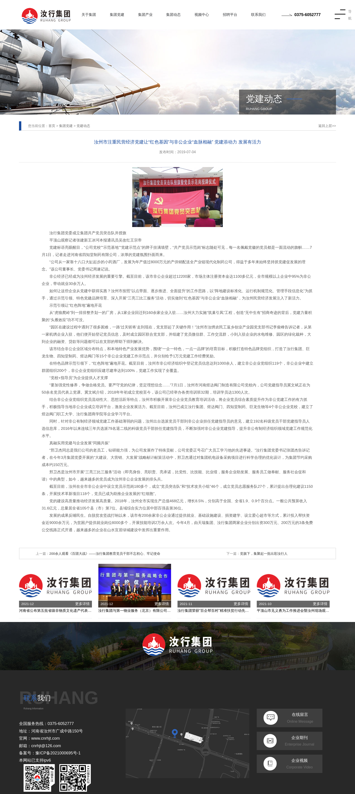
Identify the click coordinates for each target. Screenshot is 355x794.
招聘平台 (230, 15)
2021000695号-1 (65, 753)
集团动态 (173, 15)
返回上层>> (327, 126)
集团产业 (145, 15)
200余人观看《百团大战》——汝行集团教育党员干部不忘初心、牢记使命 (104, 553)
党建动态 (83, 126)
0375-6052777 (301, 14)
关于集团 (89, 15)
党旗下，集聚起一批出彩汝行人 (264, 553)
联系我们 (258, 15)
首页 (51, 126)
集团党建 (117, 15)
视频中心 (201, 15)
